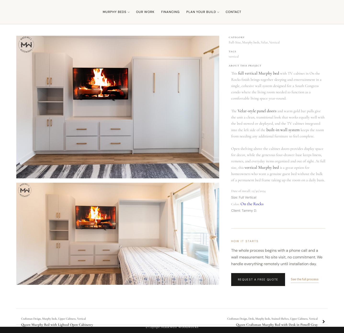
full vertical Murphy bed (258, 73)
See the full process (305, 279)
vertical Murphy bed (262, 167)
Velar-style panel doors (257, 110)
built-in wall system (283, 129)
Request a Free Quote (258, 279)
